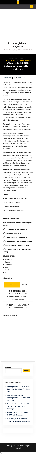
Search (8, 367)
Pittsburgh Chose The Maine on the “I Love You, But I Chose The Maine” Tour (18, 389)
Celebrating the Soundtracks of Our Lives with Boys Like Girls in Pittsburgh (18, 406)
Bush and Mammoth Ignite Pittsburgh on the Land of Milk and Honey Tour (18, 397)
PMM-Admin (21, 78)
